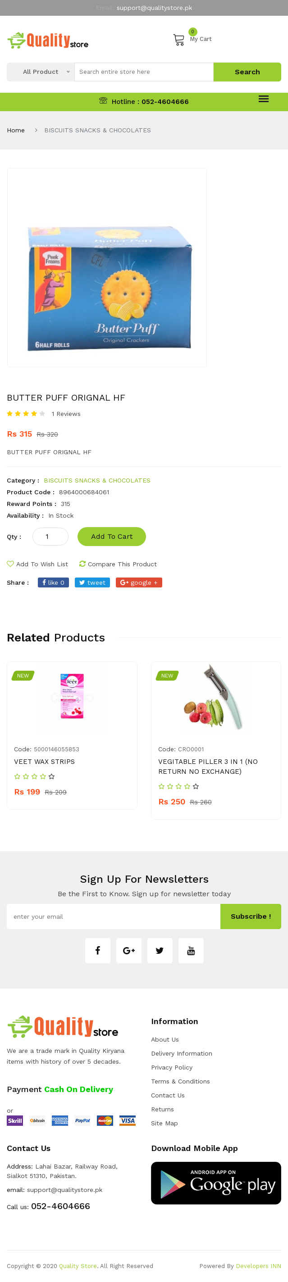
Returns (162, 1109)
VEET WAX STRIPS (44, 762)
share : (18, 582)
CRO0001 (191, 749)
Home (16, 130)
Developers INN (258, 1266)
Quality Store (78, 1266)
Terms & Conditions (180, 1081)
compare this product (118, 564)
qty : (14, 536)
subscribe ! (251, 916)
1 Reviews (66, 413)
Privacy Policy (171, 1067)
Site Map (164, 1123)
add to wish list (37, 564)
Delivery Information (181, 1053)
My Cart (192, 39)
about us (165, 1039)
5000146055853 (56, 749)
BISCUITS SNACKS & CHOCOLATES (97, 480)
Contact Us (168, 1095)
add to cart (112, 536)
